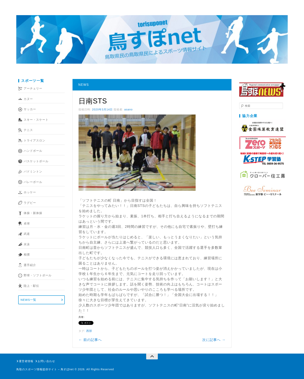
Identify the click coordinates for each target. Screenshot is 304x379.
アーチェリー (33, 88)
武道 (27, 233)
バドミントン (33, 171)
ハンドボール (33, 150)
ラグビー (30, 202)
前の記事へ (90, 340)
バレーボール (33, 182)
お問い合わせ (46, 361)
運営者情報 (26, 361)
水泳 (27, 244)
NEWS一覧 (28, 299)
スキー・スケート (36, 119)
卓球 (27, 223)
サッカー (30, 109)
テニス (28, 130)
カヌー (28, 99)
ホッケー (30, 192)
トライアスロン (34, 140)
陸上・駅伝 (31, 285)
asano (128, 109)
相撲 (27, 254)
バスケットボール (36, 161)
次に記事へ (213, 340)
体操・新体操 (33, 213)
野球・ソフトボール (38, 275)
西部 (89, 330)
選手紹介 (30, 265)
